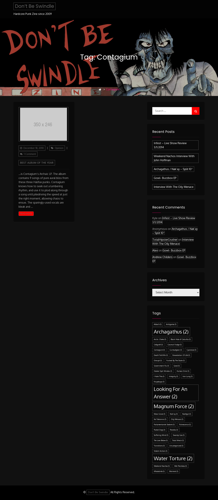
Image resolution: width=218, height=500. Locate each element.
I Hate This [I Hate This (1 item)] (159, 376)
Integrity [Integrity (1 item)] (173, 376)
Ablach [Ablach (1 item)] (157, 324)
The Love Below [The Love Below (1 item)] (161, 440)
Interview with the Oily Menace (173, 187)
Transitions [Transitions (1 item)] (159, 446)
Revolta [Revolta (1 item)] (174, 430)
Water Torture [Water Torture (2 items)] (173, 458)
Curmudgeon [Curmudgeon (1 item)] (175, 350)
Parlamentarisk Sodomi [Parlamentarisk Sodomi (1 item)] (164, 424)
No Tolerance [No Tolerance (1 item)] (160, 419)
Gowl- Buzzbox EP (165, 178)
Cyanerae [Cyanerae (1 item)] (191, 350)
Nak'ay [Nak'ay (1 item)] (174, 414)
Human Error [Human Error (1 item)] (183, 371)
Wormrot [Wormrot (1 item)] (173, 471)
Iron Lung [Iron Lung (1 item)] (187, 376)
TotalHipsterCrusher (164, 239)
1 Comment (30, 154)
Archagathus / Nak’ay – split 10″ (173, 169)
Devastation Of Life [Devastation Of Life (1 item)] (181, 355)
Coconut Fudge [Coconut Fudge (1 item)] (174, 344)
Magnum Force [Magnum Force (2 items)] (174, 406)
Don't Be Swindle (98, 492)
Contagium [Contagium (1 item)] (159, 350)
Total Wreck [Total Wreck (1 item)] (178, 440)
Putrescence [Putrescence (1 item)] (185, 424)
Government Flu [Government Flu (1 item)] (161, 366)
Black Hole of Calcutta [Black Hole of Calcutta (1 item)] (181, 339)
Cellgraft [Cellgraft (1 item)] (158, 344)
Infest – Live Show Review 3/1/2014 (170, 145)
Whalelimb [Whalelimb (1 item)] (159, 471)
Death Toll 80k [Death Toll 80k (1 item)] (161, 355)
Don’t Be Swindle (34, 6)
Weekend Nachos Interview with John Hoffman (174, 158)
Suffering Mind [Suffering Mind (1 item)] (161, 435)
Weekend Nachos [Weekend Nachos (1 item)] (162, 466)
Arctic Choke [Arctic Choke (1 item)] (160, 339)
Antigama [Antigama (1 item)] (171, 324)
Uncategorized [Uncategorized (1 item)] (176, 446)
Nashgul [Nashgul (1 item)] (186, 414)
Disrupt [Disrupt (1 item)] (158, 360)
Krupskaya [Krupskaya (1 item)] (159, 381)
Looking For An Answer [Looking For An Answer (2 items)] (170, 393)
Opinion (59, 148)
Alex (155, 250)
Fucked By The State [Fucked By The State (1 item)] (175, 360)
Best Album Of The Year (36, 163)
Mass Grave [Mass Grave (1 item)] (159, 414)
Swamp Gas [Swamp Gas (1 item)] (178, 435)
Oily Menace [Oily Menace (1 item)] (177, 419)
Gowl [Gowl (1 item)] (177, 366)
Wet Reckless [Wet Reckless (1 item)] (180, 466)
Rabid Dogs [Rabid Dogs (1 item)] (159, 430)
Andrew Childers (162, 257)
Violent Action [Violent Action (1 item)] (160, 451)
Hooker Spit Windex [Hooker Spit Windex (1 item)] (163, 371)
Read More (26, 213)
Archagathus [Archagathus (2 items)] (171, 331)
